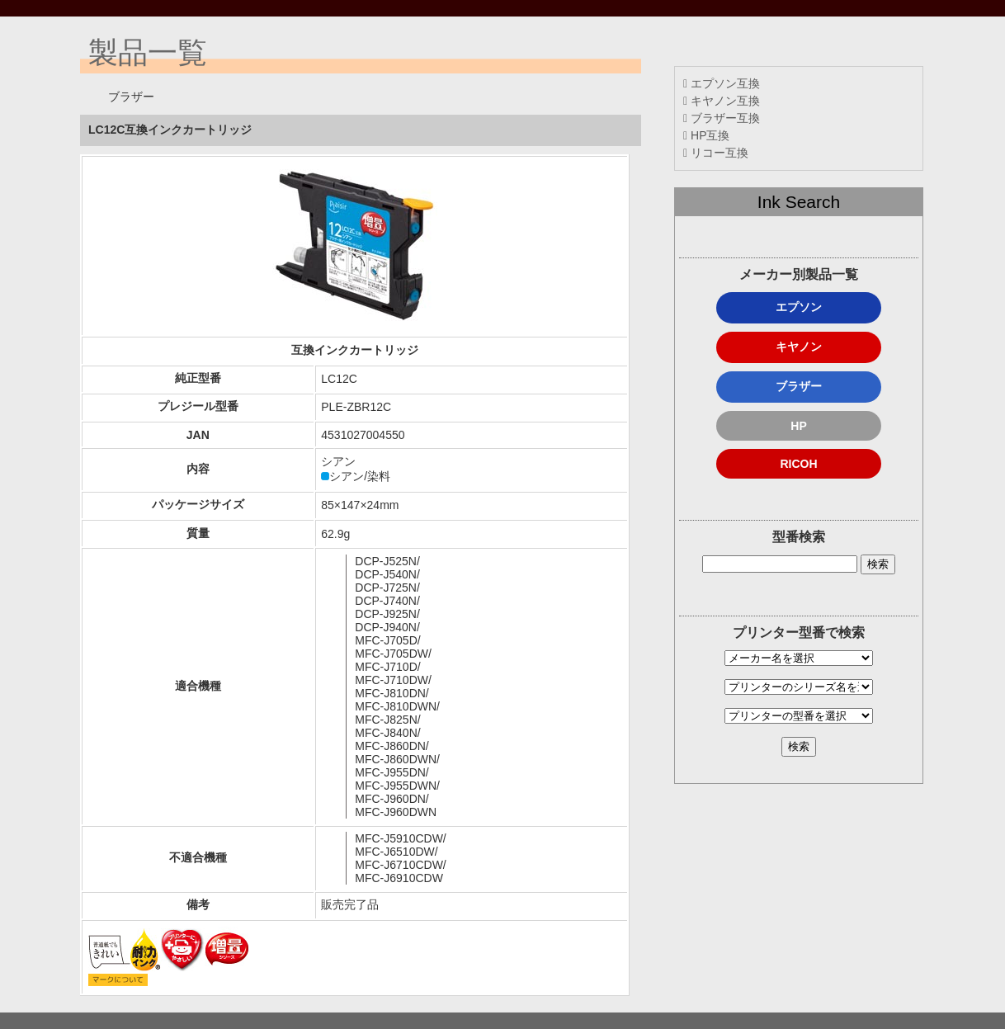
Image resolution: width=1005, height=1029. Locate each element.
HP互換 (706, 135)
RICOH (798, 463)
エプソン (799, 307)
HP (798, 425)
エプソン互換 (721, 83)
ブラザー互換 (721, 118)
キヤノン (799, 346)
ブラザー (799, 386)
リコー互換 (715, 152)
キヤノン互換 (721, 100)
